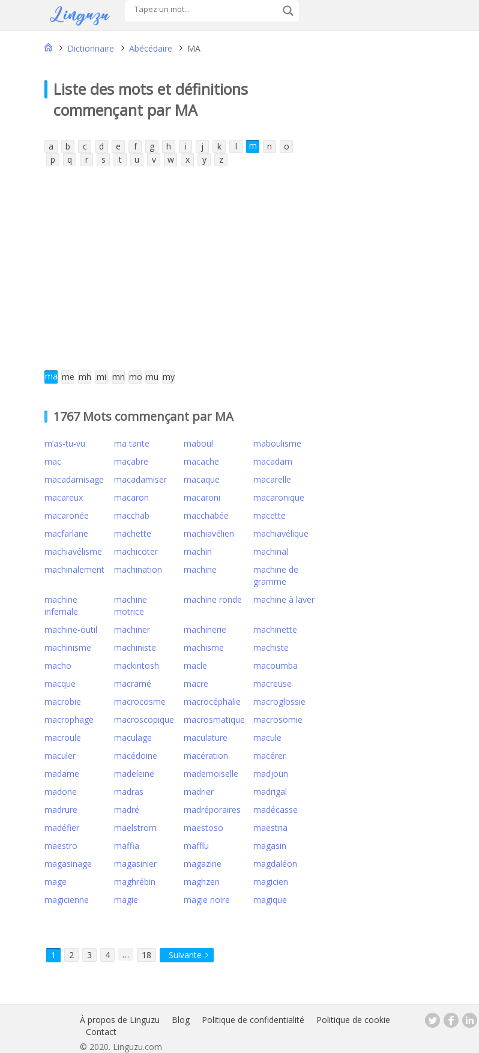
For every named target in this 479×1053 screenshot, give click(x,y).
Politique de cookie (353, 1019)
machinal (270, 551)
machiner (132, 629)
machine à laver (284, 599)
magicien (270, 881)
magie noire (207, 899)
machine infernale (61, 605)
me (68, 376)
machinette (275, 629)
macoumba (275, 665)
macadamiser (140, 479)
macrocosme (140, 701)
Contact (101, 1031)
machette (132, 533)
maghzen (202, 881)
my (169, 376)
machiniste (135, 647)
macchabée (206, 515)
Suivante (185, 955)
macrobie (62, 701)
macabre (131, 461)
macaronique (278, 497)
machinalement (74, 569)
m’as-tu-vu (64, 443)
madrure (60, 809)
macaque (202, 479)
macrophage (69, 719)
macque (60, 683)
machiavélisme (73, 551)
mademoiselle (211, 773)
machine (200, 569)
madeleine (134, 773)
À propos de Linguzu (120, 1019)
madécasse (275, 809)
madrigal (270, 791)
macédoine (135, 755)
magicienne (66, 899)
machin (198, 551)
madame (61, 773)
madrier (199, 791)
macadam (272, 461)
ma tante (131, 443)
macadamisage (74, 479)
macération (206, 755)
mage (55, 881)
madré (126, 809)
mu (152, 376)
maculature (205, 737)
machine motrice (130, 605)
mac (52, 461)
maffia (126, 845)
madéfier (61, 827)
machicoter (136, 551)
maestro (60, 845)
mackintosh (136, 665)
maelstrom (135, 827)
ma (51, 376)
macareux (63, 497)
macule (267, 737)
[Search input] (205, 9)
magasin (269, 845)
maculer (60, 755)
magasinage (68, 863)
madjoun (270, 773)
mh (85, 376)
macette (269, 515)
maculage (133, 737)
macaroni (202, 497)
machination (138, 569)
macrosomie (278, 719)
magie (126, 899)
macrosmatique (214, 719)
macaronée (66, 515)
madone (60, 791)
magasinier (135, 863)
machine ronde (213, 599)
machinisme (67, 647)
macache (201, 461)
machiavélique (281, 533)
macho (57, 665)
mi (101, 376)
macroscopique (144, 719)
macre (196, 683)
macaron (131, 497)
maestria (270, 827)
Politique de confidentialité (253, 1019)
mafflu (196, 845)
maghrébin (134, 881)
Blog (181, 1019)
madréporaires (212, 809)
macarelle (272, 479)
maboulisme (277, 443)
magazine (202, 863)
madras (128, 791)
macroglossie (279, 701)
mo (135, 376)
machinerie (205, 629)
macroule (62, 737)
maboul (198, 443)
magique (270, 899)
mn (118, 376)
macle (195, 665)
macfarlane (66, 533)
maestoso (203, 827)
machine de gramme (275, 575)
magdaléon (275, 863)
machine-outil (70, 629)
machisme (204, 647)
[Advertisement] (171, 268)
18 (146, 955)
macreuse (272, 683)
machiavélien (209, 533)
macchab (131, 515)
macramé (132, 683)
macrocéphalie (212, 701)
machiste (271, 647)
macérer (269, 755)
